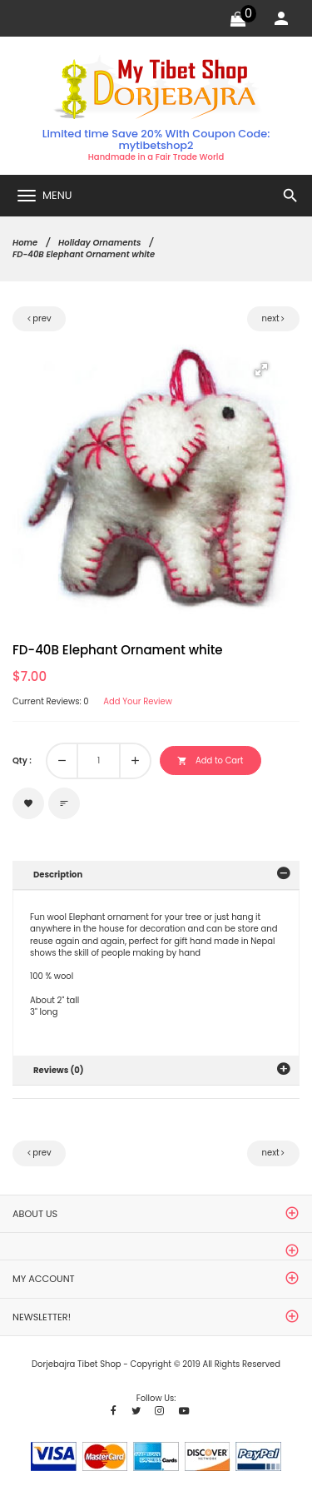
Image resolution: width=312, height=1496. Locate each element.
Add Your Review (137, 702)
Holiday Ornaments (99, 242)
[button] (261, 369)
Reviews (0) (58, 1070)
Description (57, 874)
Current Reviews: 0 (50, 702)
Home (24, 242)
